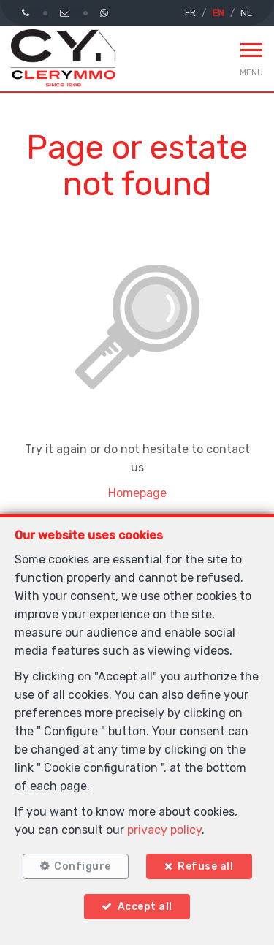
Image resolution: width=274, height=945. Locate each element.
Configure (82, 866)
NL (246, 12)
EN (218, 12)
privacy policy (164, 830)
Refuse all (205, 866)
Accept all (145, 906)
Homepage (137, 493)
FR (190, 12)
